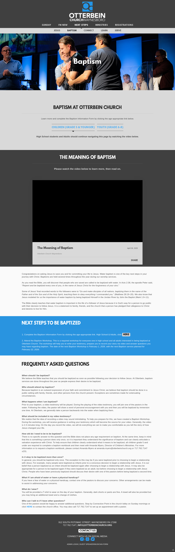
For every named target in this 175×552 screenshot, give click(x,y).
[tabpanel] (87, 136)
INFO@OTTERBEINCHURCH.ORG (95, 525)
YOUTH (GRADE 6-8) (110, 127)
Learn (104, 31)
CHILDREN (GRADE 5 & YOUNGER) (73, 127)
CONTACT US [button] (87, 530)
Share (134, 260)
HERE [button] (126, 334)
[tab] (73, 127)
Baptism (72, 31)
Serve (118, 31)
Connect (89, 31)
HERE (29, 506)
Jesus (57, 31)
